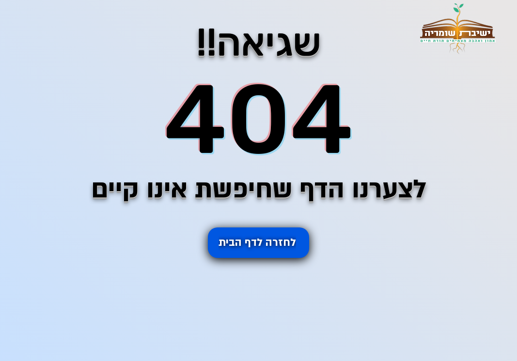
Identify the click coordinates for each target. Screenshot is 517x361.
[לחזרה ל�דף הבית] (258, 242)
